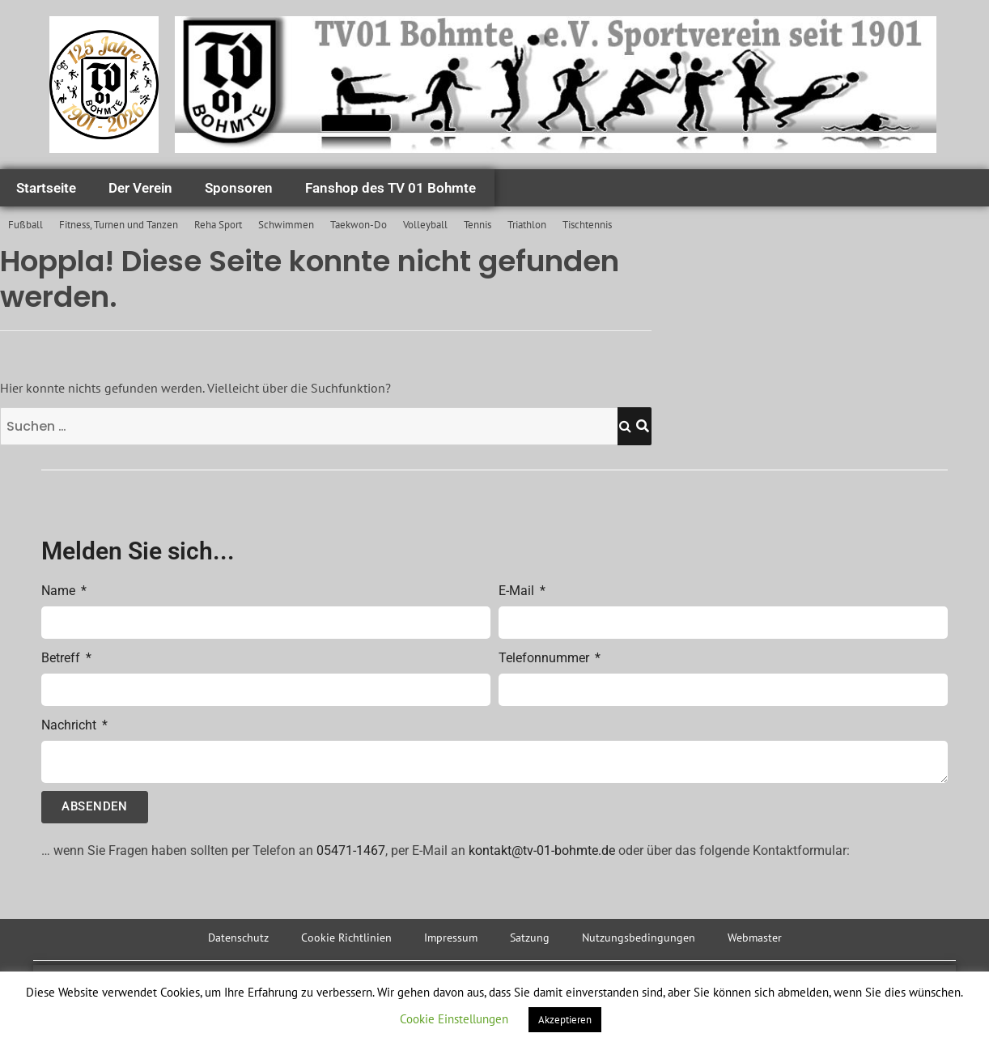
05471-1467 (350, 850)
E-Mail (518, 590)
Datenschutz (238, 937)
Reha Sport (218, 225)
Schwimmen (286, 225)
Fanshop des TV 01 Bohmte (390, 188)
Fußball (25, 225)
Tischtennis (587, 225)
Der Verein (140, 188)
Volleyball (425, 225)
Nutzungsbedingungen (638, 937)
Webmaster (755, 937)
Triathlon (526, 225)
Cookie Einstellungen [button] (454, 1019)
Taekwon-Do (358, 225)
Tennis (477, 225)
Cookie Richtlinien (346, 937)
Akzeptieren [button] (565, 1020)
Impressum (451, 937)
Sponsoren (239, 188)
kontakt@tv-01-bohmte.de (542, 850)
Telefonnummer (545, 657)
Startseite (46, 188)
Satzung (530, 937)
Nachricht (70, 725)
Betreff (62, 657)
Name (60, 590)
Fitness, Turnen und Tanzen (118, 225)
